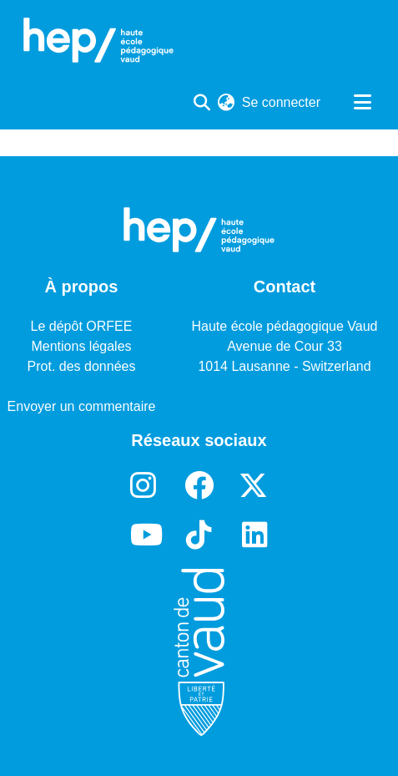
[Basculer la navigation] (362, 103)
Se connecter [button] (282, 102)
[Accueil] (98, 40)
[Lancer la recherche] (202, 103)
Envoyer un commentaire (82, 406)
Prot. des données (82, 366)
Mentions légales (81, 346)
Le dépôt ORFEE (82, 326)
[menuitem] (226, 103)
